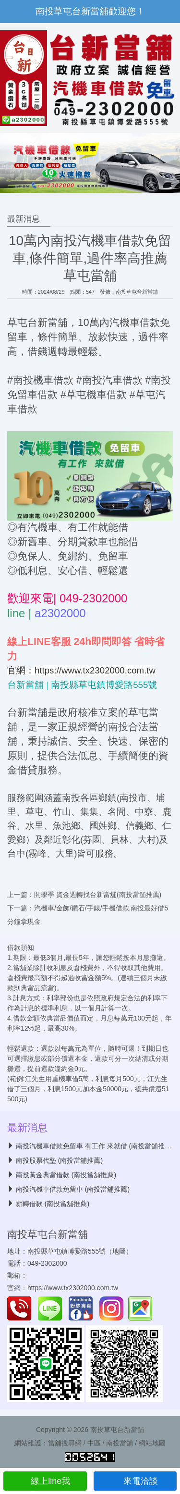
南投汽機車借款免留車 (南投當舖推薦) (73, 1189)
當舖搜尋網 (65, 1443)
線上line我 (45, 1481)
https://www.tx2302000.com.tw (72, 1288)
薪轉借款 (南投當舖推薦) (52, 1204)
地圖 (119, 1251)
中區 (94, 1443)
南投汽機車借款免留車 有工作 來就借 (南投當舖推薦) (95, 1146)
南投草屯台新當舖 (137, 292)
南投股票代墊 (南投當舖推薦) (59, 1160)
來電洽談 (135, 1481)
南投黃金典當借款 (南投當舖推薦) (66, 1175)
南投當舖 (119, 1443)
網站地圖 (152, 1443)
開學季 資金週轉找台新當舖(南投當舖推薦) (97, 894)
